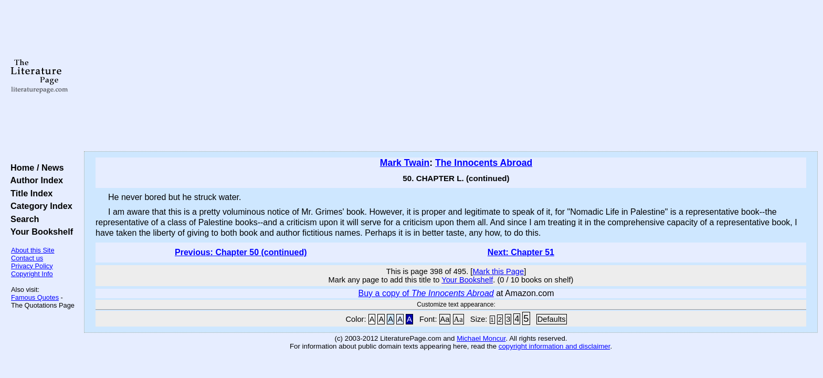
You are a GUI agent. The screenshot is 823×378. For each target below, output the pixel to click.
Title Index (29, 193)
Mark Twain (405, 163)
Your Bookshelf (39, 231)
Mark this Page (498, 271)
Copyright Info (32, 274)
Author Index (34, 180)
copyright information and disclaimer (554, 346)
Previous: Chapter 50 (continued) (241, 252)
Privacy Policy (32, 266)
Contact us (27, 258)
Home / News (35, 167)
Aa (445, 319)
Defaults (551, 319)
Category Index (39, 206)
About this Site (33, 250)
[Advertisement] (451, 76)
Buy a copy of (426, 293)
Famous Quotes (35, 297)
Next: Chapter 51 (521, 252)
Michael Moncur (481, 338)
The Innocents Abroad (483, 163)
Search (22, 219)
